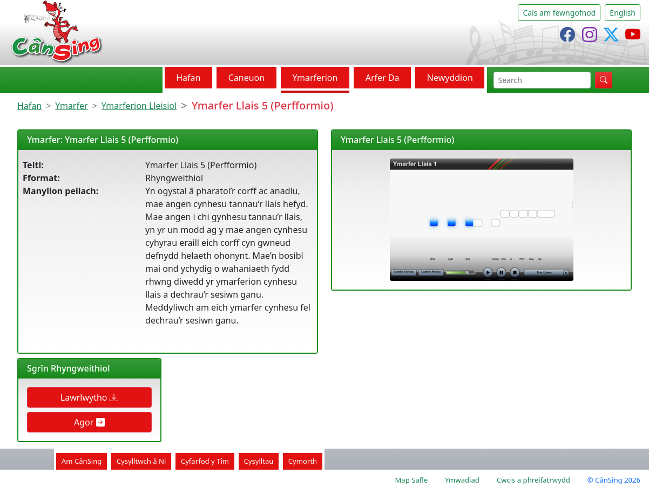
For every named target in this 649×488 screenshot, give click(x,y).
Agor (89, 422)
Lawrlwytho (89, 397)
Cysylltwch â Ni (141, 461)
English (623, 13)
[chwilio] (542, 80)
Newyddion (450, 78)
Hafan (188, 78)
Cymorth (302, 461)
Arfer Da (383, 78)
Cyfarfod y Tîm (205, 461)
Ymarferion (314, 78)
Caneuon (246, 78)
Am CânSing (82, 461)
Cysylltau (259, 461)
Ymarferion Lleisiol (139, 106)
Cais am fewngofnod (559, 13)
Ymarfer (71, 106)
